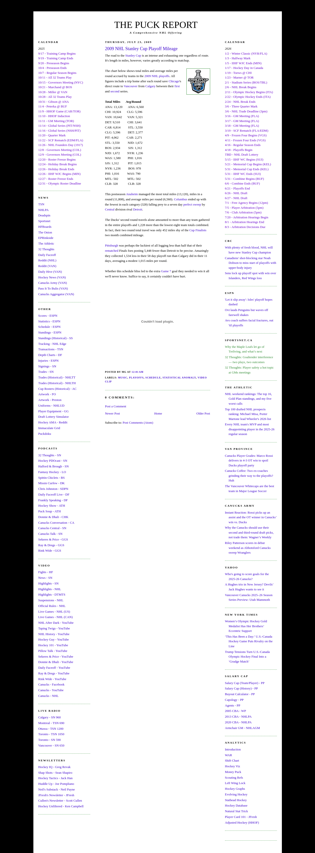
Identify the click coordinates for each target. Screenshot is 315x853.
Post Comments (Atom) (138, 422)
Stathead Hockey (236, 800)
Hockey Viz (232, 766)
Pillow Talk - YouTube (53, 651)
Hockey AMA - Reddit (53, 422)
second (115, 91)
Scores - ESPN (47, 315)
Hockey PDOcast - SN (52, 460)
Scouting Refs (234, 777)
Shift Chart (232, 760)
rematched (111, 250)
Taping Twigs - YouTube (54, 628)
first (177, 86)
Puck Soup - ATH (49, 511)
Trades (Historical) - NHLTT (56, 377)
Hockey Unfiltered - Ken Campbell (61, 806)
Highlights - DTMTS (52, 594)
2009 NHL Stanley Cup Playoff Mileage (141, 48)
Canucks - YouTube (51, 690)
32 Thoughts (46, 249)
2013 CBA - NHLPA (238, 716)
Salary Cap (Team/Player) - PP (245, 683)
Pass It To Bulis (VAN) (53, 288)
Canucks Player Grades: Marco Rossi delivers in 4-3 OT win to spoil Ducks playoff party (249, 460)
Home (158, 413)
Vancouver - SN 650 (51, 745)
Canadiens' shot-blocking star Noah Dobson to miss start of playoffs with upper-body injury (250, 263)
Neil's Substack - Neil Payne (56, 789)
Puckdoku (44, 434)
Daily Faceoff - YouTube (54, 667)
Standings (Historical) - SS (55, 338)
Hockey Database (236, 805)
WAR (228, 755)
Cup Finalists (197, 230)
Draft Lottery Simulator (53, 416)
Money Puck (233, 772)
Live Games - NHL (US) (54, 611)
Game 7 (166, 271)
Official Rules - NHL (52, 606)
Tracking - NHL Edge (52, 344)
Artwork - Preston (50, 400)
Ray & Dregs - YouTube (53, 673)
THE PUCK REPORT (156, 25)
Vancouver (130, 86)
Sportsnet (44, 221)
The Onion (45, 232)
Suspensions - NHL (51, 600)
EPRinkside (45, 238)
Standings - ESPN (50, 332)
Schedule (153, 377)
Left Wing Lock (235, 783)
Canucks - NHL (48, 696)
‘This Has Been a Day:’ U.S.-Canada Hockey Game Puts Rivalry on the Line (249, 641)
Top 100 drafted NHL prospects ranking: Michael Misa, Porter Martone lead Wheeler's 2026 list (248, 414)
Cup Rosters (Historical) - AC (57, 389)
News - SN (45, 578)
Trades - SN (46, 372)
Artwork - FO (47, 394)
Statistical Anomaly (179, 377)
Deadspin (44, 215)
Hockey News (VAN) (52, 277)
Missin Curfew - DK (51, 483)
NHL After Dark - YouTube (56, 622)
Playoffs (136, 377)
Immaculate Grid (49, 428)
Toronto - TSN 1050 (51, 734)
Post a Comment (115, 406)
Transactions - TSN (50, 349)
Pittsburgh (111, 245)
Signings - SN (47, 366)
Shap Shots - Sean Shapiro (55, 772)
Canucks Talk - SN (50, 534)
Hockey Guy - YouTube (53, 639)
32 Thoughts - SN (49, 455)
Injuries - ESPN (48, 360)
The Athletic (46, 243)
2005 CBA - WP (235, 711)
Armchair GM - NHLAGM (242, 728)
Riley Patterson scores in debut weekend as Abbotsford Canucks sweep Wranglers (248, 547)
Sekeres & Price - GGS (53, 539)
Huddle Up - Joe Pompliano (56, 784)
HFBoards (44, 227)
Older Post (203, 413)
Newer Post (112, 413)
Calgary (150, 86)
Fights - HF (45, 572)
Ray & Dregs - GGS (51, 545)
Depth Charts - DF (50, 355)
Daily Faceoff (47, 255)
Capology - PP (234, 700)
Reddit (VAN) (47, 266)
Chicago (174, 81)
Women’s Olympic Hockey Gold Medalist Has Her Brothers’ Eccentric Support (246, 626)
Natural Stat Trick (236, 811)
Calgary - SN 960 (49, 717)
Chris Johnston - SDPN (53, 489)
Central (109, 209)
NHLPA (43, 210)
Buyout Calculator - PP (240, 694)
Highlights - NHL (49, 589)
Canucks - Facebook (51, 684)
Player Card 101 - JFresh (241, 817)
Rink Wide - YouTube (52, 679)
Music (122, 377)
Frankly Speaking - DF (53, 500)
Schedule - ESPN (49, 327)
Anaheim (132, 194)
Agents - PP (232, 705)
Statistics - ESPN (49, 321)
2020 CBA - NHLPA (238, 722)
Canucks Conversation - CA (56, 522)
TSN (41, 204)
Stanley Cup (133, 55)
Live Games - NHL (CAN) (55, 617)
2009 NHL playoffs (156, 76)
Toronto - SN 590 (49, 740)
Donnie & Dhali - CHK (53, 517)
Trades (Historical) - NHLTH (57, 383)
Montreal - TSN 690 (51, 723)
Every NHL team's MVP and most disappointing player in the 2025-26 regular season (250, 429)
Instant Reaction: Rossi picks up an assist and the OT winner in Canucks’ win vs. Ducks (251, 517)
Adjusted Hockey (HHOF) (242, 822)
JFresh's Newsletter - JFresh (56, 795)
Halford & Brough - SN (53, 466)
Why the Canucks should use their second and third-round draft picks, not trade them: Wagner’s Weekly (249, 532)
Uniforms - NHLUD (51, 405)
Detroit (137, 209)
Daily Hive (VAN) (50, 271)
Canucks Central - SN (52, 528)
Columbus (180, 199)
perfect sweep (192, 204)
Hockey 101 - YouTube (53, 645)
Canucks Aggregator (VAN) (56, 294)
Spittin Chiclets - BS (51, 477)
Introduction (233, 749)
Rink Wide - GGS (49, 550)
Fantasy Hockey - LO (52, 472)
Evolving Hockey (236, 794)
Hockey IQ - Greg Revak (54, 767)
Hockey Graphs (235, 789)
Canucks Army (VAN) (52, 283)
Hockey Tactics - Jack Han (55, 778)
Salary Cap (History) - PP (241, 688)
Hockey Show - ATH (51, 505)
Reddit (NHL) (47, 260)
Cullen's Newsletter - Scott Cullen (60, 800)
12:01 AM (137, 372)
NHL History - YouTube (53, 634)
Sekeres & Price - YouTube (55, 656)
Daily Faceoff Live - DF (53, 494)
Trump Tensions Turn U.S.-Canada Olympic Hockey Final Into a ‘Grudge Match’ (247, 656)
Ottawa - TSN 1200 (51, 728)
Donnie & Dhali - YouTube (55, 662)
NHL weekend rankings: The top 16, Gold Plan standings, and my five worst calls (248, 398)
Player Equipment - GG (53, 411)
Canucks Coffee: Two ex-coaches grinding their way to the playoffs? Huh (249, 475)
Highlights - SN (48, 583)
